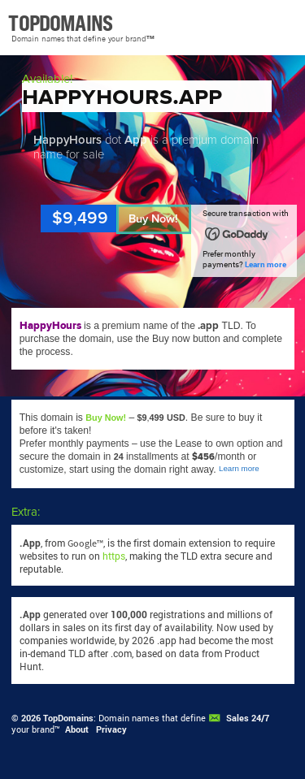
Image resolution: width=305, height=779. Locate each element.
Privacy (111, 729)
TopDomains (68, 718)
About (77, 729)
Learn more (265, 264)
